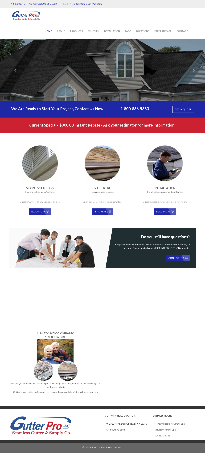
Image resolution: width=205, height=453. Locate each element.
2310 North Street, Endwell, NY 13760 (127, 423)
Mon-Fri (81, 3)
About (61, 31)
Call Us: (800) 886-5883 (43, 3)
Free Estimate (162, 31)
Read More (40, 211)
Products (76, 31)
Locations (142, 31)
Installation (112, 31)
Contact (182, 31)
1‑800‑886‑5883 (135, 108)
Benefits (93, 31)
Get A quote (183, 109)
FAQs (128, 31)
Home (48, 31)
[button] (13, 68)
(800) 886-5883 (116, 429)
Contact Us (19, 3)
